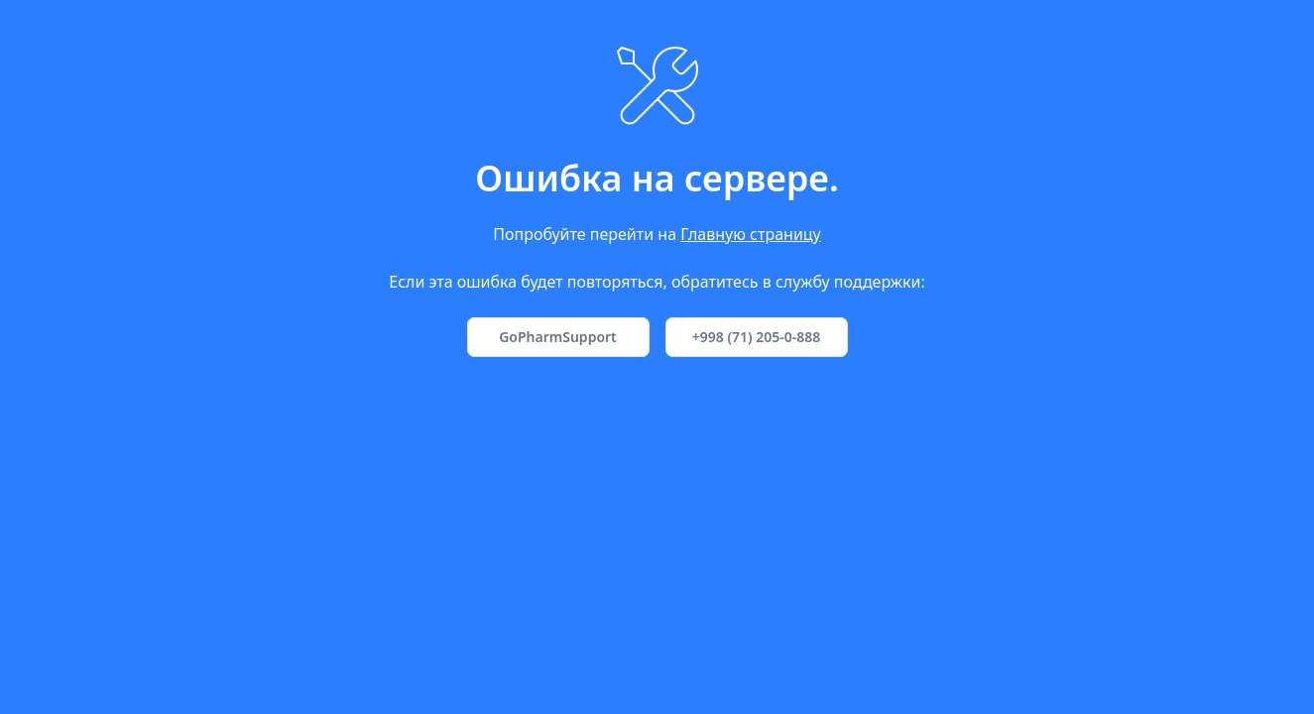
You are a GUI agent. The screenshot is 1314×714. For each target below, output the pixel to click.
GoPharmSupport (558, 336)
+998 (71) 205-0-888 (756, 336)
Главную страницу (750, 234)
